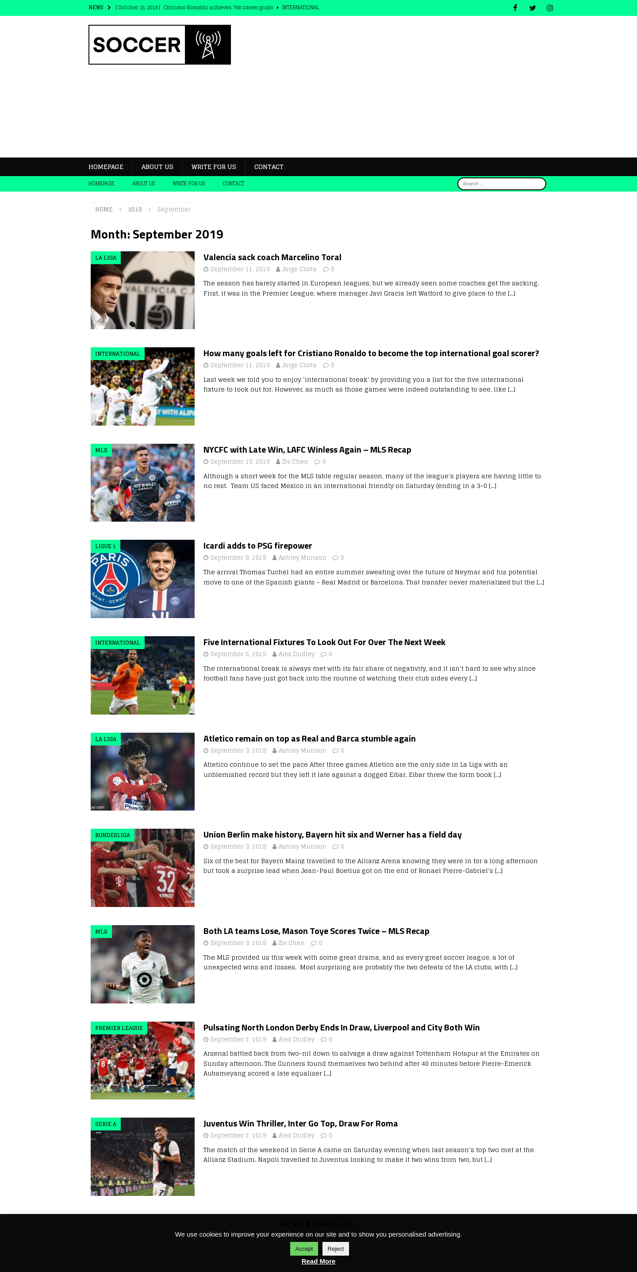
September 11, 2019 (240, 269)
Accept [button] (304, 1248)
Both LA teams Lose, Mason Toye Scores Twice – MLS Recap (316, 930)
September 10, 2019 (240, 461)
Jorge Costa (299, 269)
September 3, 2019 (238, 750)
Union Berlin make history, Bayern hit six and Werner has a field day (332, 834)
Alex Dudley (297, 654)
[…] (511, 292)
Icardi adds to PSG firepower (257, 545)
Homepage (105, 166)
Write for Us (214, 166)
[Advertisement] (396, 86)
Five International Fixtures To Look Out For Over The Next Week (324, 641)
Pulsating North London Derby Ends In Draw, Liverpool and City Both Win (341, 1026)
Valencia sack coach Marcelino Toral (272, 256)
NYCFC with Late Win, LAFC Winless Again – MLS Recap (307, 449)
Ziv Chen (295, 461)
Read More (319, 1261)
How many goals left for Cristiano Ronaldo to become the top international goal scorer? (371, 352)
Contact (269, 166)
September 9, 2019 (238, 557)
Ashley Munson (302, 557)
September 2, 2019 (238, 1039)
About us (157, 166)
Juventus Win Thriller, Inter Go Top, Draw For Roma (300, 1123)
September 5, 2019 (238, 654)
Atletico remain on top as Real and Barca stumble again (309, 738)
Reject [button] (336, 1248)
